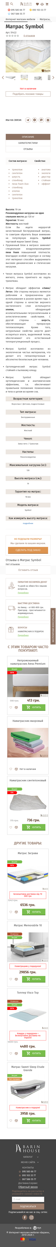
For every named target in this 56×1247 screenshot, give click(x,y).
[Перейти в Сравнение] (42, 4)
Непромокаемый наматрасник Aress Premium (27, 662)
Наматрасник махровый (28, 721)
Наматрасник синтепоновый (28, 780)
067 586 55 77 (29, 1179)
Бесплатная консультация (53, 626)
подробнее (28, 523)
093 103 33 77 (29, 1175)
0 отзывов (29, 36)
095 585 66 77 (29, 1171)
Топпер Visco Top (28, 992)
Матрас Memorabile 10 (28, 925)
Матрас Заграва (28, 853)
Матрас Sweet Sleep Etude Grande (27, 1068)
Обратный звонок (28, 1187)
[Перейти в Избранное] (37, 4)
